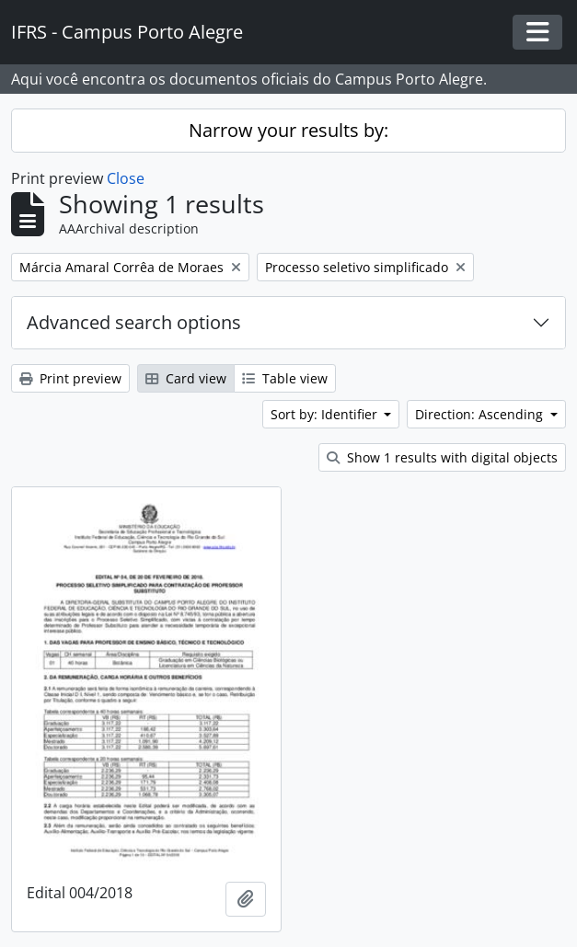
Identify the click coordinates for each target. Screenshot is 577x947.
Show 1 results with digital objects (442, 457)
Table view (285, 378)
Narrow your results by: (288, 130)
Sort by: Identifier (326, 414)
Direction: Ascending (481, 414)
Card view (185, 378)
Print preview (70, 378)
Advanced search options (134, 322)
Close (125, 178)
